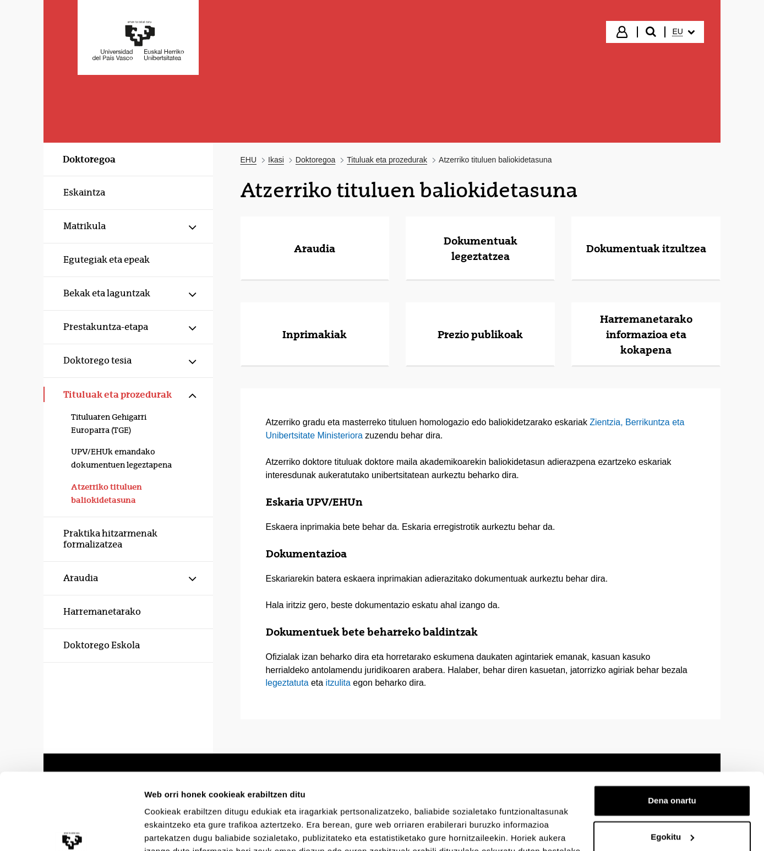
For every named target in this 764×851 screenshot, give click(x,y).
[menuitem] (684, 32)
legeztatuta (287, 682)
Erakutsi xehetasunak (187, 829)
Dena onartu (672, 735)
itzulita (338, 682)
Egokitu (672, 771)
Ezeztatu (672, 807)
